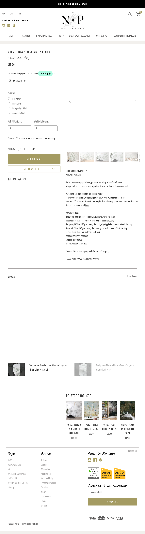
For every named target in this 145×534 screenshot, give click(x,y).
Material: (11, 92)
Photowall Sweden (48, 482)
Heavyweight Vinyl (19, 108)
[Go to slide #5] (131, 157)
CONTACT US (101, 35)
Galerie (43, 501)
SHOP (12, 35)
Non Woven (16, 98)
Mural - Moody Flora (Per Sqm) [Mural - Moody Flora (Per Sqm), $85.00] (109, 426)
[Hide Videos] (132, 276)
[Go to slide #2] (87, 157)
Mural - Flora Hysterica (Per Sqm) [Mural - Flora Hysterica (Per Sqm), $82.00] (127, 429)
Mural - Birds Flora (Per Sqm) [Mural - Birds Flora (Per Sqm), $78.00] (91, 426)
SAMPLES (26, 35)
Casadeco (44, 487)
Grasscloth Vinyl (18, 113)
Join (19, 13)
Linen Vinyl (16, 103)
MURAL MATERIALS (44, 35)
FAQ (61, 35)
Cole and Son (46, 496)
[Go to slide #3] (102, 157)
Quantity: (11, 148)
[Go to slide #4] (116, 157)
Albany (43, 491)
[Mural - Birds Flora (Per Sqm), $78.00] (91, 410)
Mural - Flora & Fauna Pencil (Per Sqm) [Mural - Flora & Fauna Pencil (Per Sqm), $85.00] (74, 429)
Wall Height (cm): (41, 121)
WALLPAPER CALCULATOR (79, 35)
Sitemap (11, 487)
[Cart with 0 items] (138, 14)
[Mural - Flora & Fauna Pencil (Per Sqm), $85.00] (74, 410)
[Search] (130, 14)
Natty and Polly (47, 478)
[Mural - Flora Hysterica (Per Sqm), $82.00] (127, 410)
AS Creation (45, 469)
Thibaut (44, 460)
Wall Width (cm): (15, 121)
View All (44, 505)
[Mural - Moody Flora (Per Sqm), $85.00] (109, 410)
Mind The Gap (46, 473)
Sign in (11, 13)
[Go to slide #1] (72, 157)
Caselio (44, 464)
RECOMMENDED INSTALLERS (124, 35)
